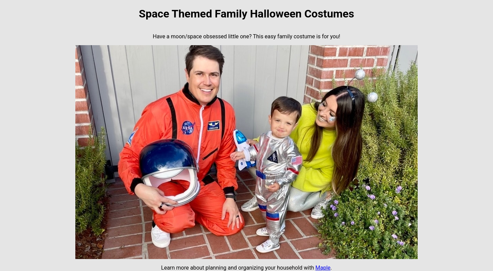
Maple (322, 267)
